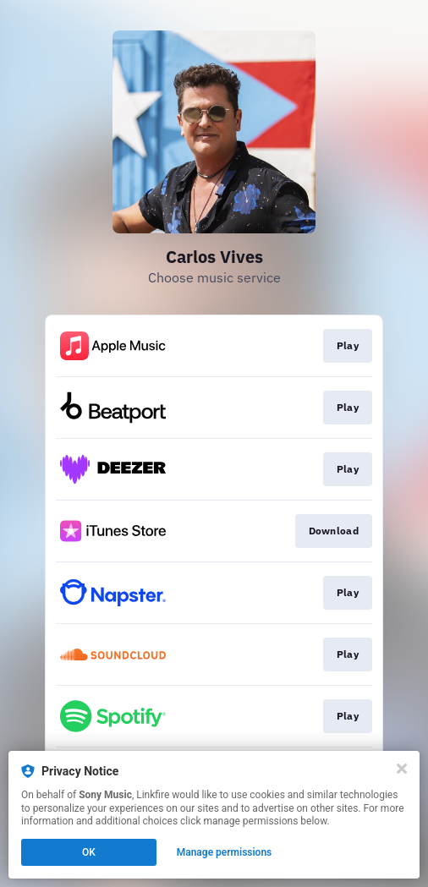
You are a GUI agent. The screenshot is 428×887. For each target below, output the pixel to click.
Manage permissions (224, 852)
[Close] (401, 768)
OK (89, 852)
